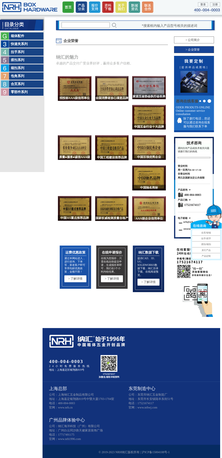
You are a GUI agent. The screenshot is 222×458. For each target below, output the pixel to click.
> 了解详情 (75, 278)
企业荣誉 (194, 49)
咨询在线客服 (187, 101)
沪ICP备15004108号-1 (156, 452)
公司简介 (194, 40)
